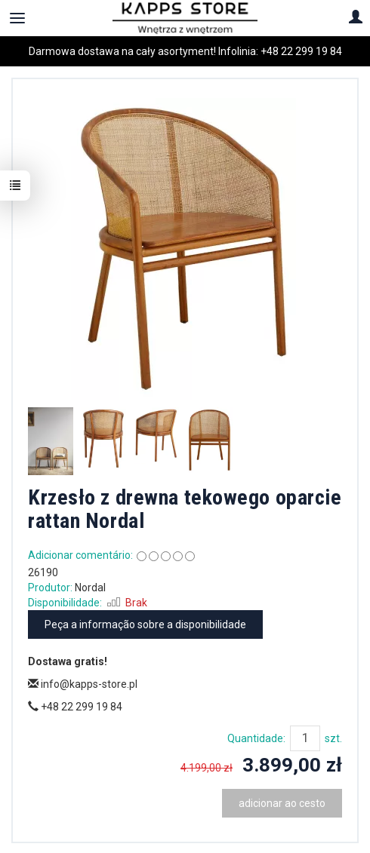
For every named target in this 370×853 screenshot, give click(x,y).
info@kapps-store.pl (82, 684)
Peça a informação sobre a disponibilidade (145, 624)
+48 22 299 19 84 (301, 51)
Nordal (90, 587)
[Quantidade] (305, 738)
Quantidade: (256, 738)
